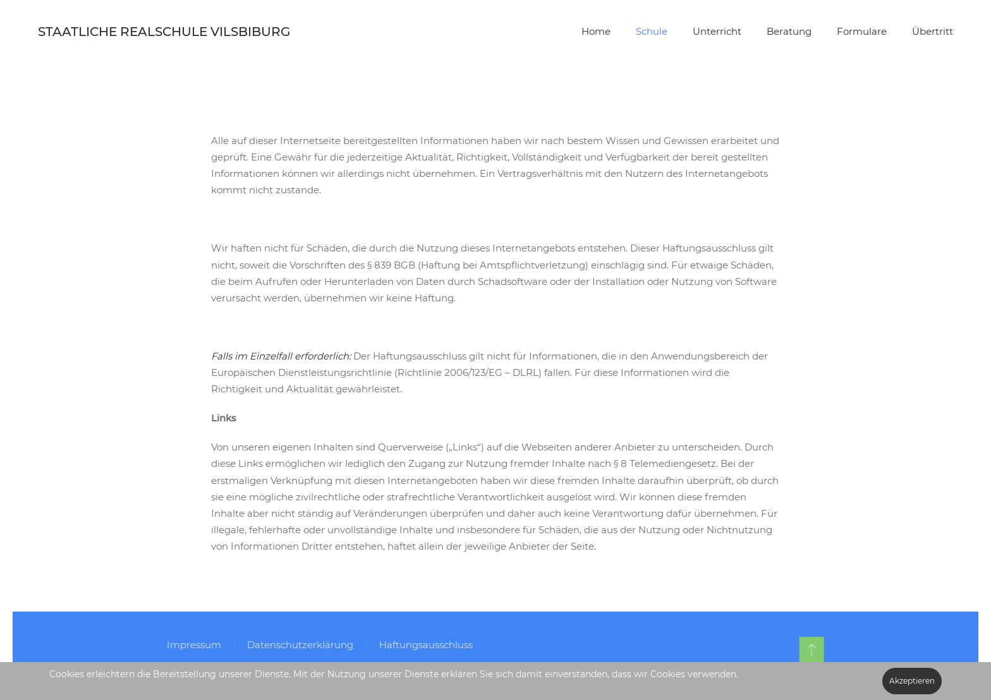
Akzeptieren (912, 680)
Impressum (192, 645)
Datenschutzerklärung (298, 645)
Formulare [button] (862, 31)
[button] (809, 649)
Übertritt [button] (932, 31)
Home (596, 31)
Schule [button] (651, 31)
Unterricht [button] (717, 31)
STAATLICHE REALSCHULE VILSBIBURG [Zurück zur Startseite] (164, 31)
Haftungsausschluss (424, 645)
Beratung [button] (789, 31)
